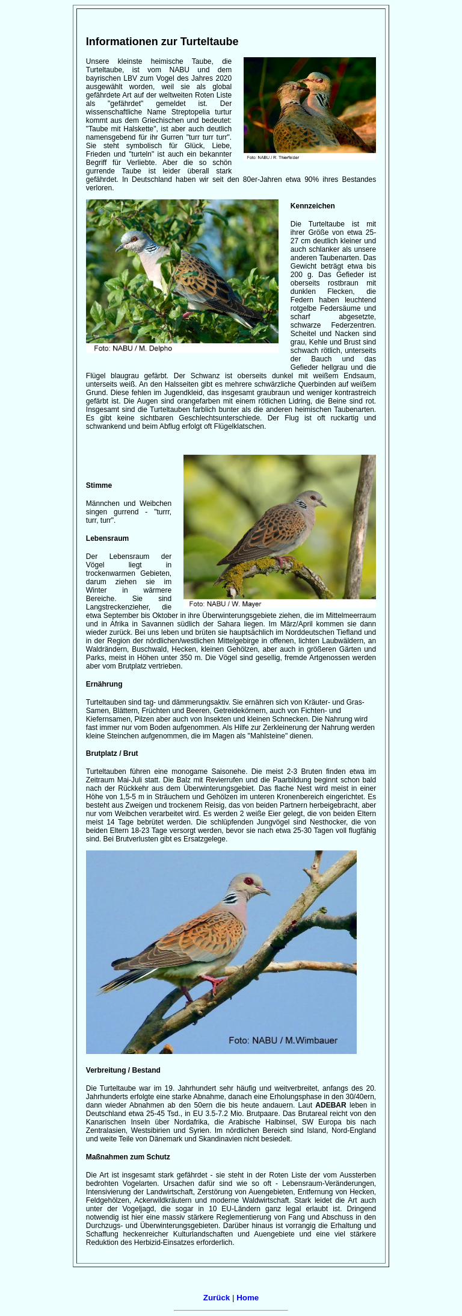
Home (247, 1297)
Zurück (216, 1297)
